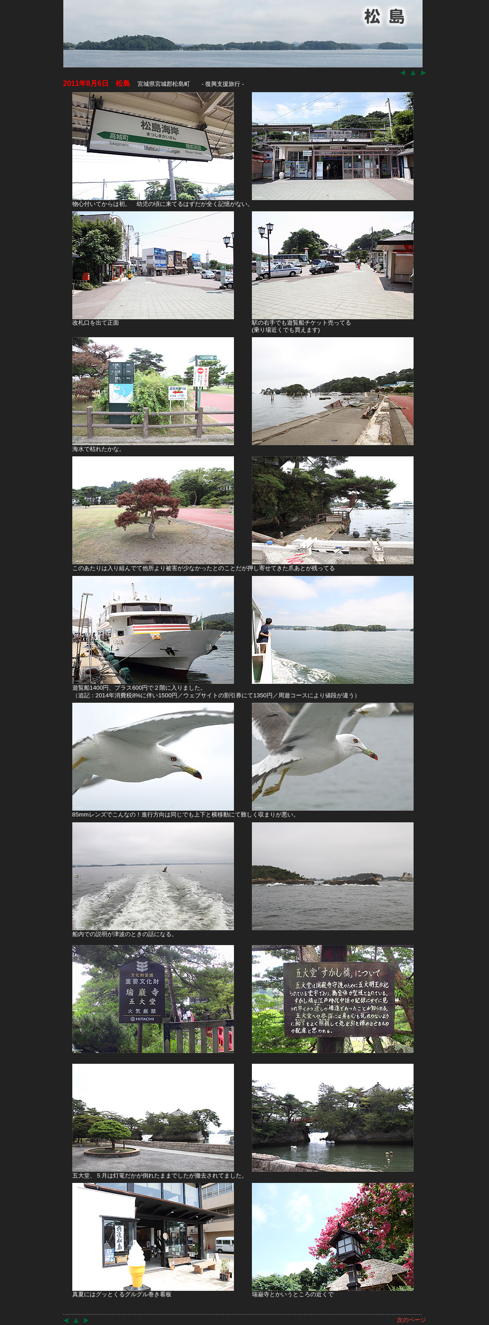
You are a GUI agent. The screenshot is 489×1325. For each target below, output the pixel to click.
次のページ (411, 1319)
